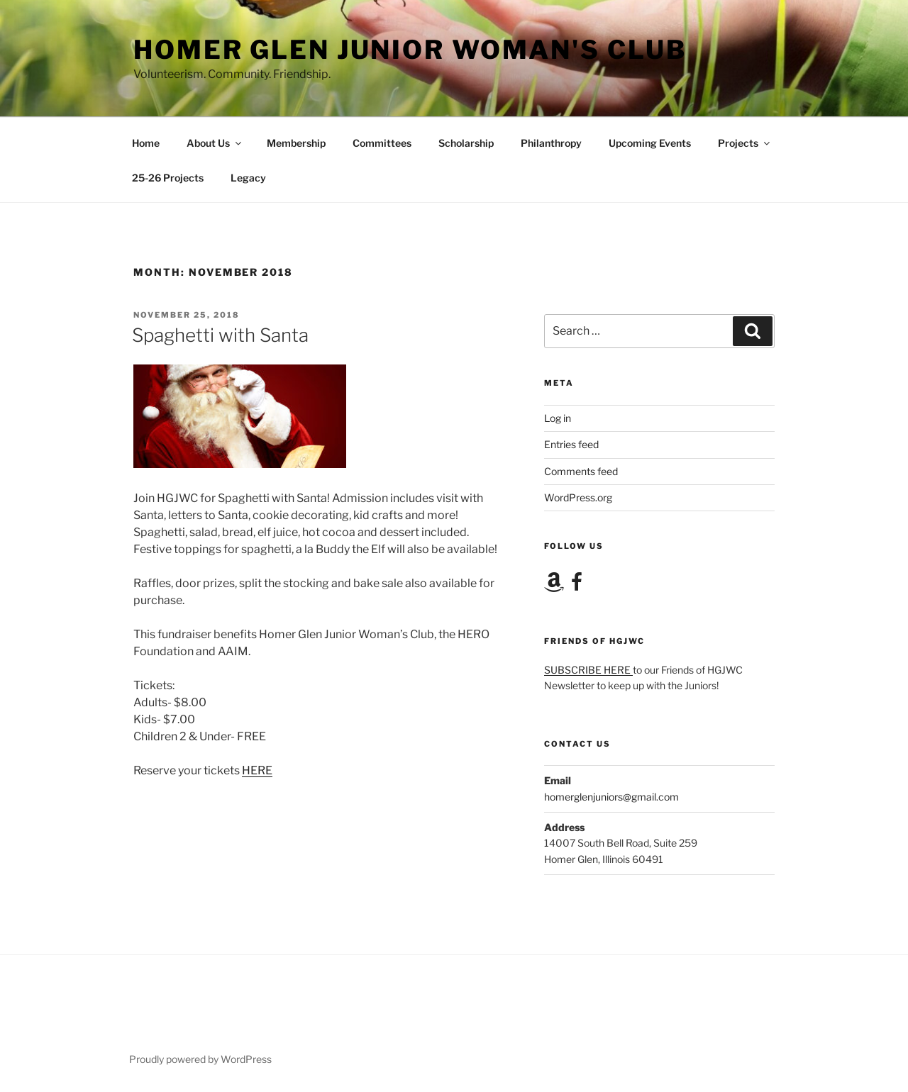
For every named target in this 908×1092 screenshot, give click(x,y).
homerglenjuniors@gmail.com (611, 797)
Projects (745, 143)
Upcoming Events (650, 143)
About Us (215, 143)
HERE (257, 770)
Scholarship (466, 143)
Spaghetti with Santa (220, 335)
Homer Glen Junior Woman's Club (409, 49)
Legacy (248, 178)
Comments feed (581, 471)
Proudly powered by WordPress (200, 1059)
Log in (557, 418)
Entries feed (571, 444)
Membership (296, 143)
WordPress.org (578, 497)
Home (146, 143)
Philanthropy (551, 143)
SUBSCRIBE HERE (588, 670)
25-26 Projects (168, 178)
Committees (382, 143)
